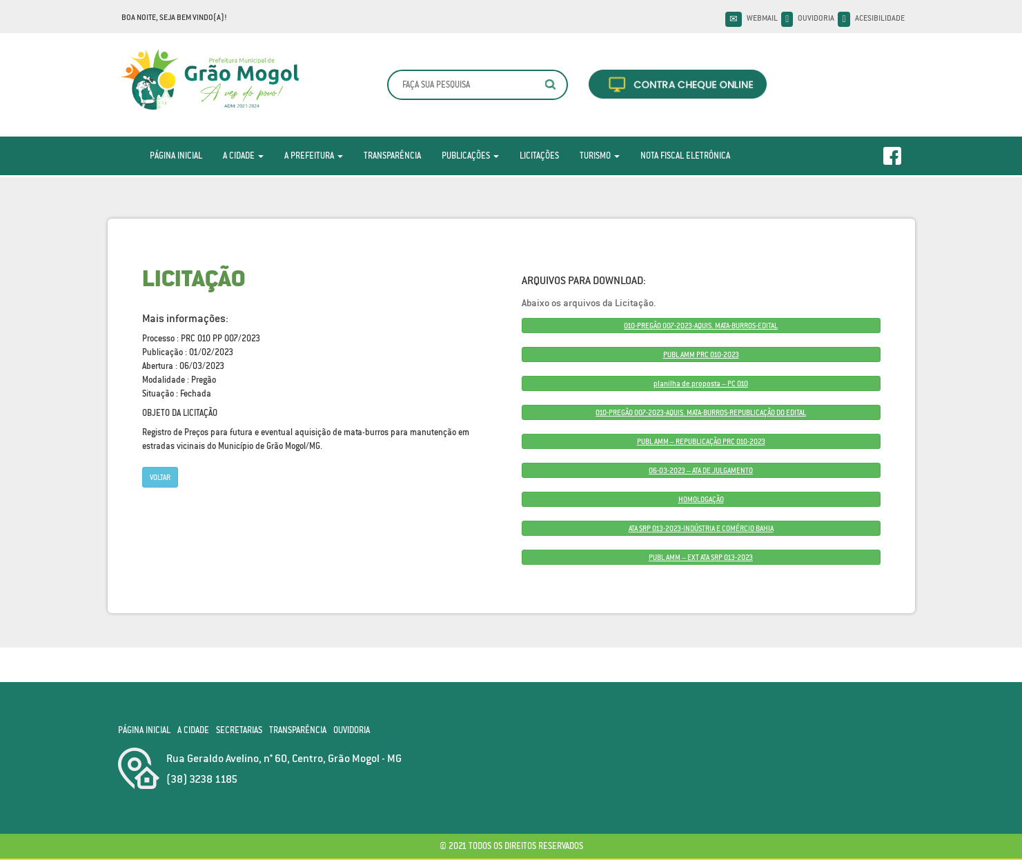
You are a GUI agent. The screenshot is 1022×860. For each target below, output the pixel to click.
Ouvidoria (816, 18)
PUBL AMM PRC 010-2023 (701, 354)
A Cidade (243, 155)
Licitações (539, 155)
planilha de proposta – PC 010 (701, 383)
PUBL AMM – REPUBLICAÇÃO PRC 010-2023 (701, 441)
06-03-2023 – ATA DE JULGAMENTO (701, 470)
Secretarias (239, 730)
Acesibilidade (880, 18)
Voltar (160, 477)
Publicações (470, 155)
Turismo (600, 155)
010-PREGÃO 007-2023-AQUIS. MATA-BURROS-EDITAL (701, 325)
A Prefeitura (313, 155)
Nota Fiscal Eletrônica (685, 155)
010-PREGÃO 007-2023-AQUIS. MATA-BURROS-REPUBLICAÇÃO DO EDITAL (701, 412)
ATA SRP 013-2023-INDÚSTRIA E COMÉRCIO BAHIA (701, 528)
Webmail (762, 18)
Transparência (392, 155)
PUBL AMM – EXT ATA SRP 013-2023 (701, 557)
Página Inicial (176, 155)
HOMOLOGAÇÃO (701, 499)
